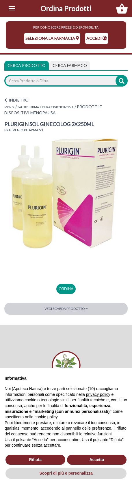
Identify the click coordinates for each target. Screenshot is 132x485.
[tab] (69, 65)
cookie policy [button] (46, 417)
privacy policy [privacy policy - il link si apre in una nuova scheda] (98, 394)
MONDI (9, 107)
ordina (66, 288)
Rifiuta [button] (35, 459)
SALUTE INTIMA (28, 107)
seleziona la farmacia (52, 38)
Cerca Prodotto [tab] (27, 65)
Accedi (96, 38)
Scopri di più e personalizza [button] (65, 473)
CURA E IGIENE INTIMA (58, 107)
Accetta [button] (96, 459)
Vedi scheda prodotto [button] (66, 308)
